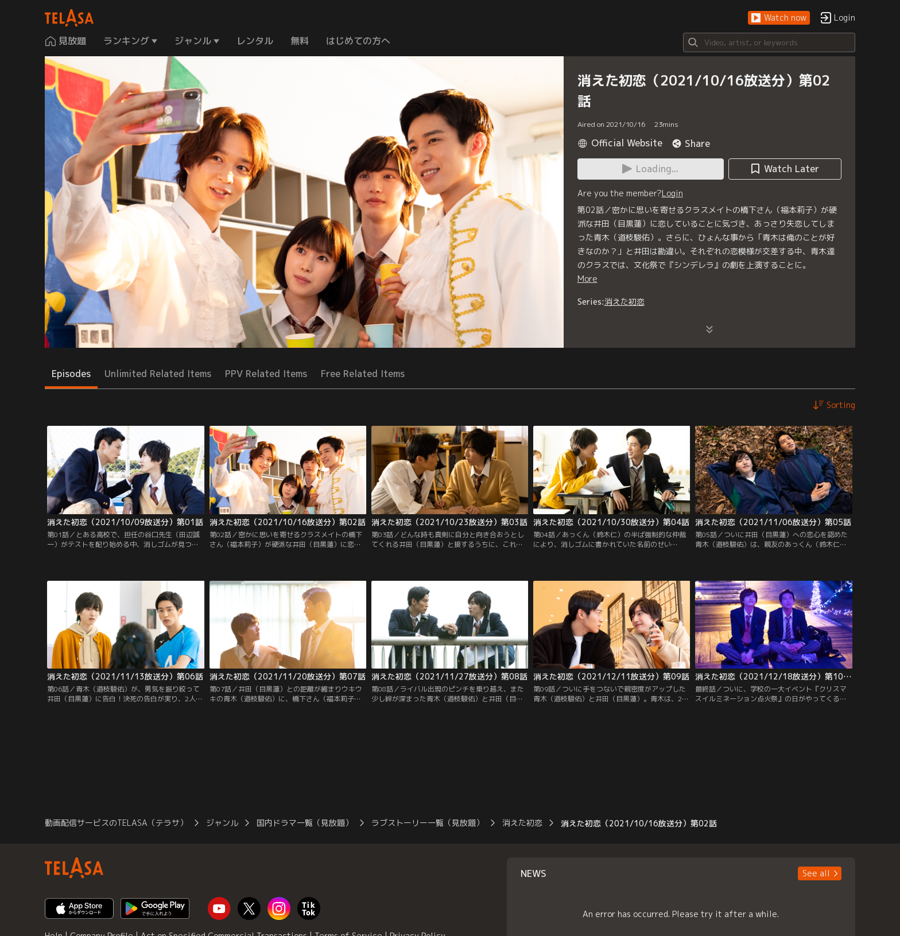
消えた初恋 (624, 301)
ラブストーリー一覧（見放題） (427, 822)
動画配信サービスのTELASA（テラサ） (116, 822)
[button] (779, 18)
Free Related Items (363, 373)
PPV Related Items (266, 373)
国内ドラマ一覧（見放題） (305, 822)
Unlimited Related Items (157, 373)
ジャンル (222, 822)
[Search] (769, 42)
